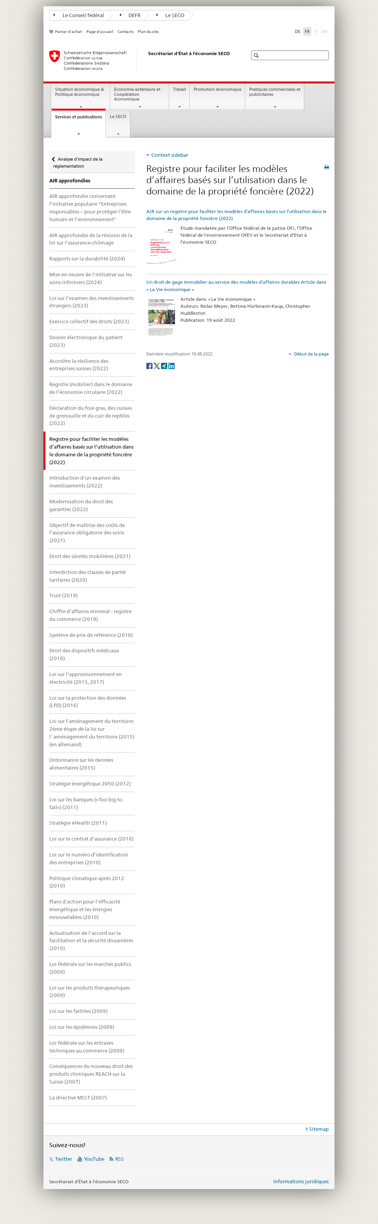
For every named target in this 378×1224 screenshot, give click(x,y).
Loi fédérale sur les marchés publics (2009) (90, 968)
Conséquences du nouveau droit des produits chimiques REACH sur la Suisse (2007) (91, 1074)
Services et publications (80, 119)
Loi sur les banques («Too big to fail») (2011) (85, 803)
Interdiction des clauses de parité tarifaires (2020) (87, 576)
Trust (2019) (63, 595)
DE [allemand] (297, 31)
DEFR (130, 15)
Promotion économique (217, 89)
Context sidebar (169, 155)
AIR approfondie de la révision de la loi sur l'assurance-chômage (90, 239)
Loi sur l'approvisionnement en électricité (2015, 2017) (85, 678)
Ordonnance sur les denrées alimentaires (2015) (81, 764)
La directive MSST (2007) (78, 1097)
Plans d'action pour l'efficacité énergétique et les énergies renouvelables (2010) (84, 909)
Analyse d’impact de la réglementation (77, 160)
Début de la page (311, 354)
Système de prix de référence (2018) (91, 635)
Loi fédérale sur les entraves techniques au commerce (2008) (86, 1047)
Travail (179, 89)
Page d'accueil (100, 31)
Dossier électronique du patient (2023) (86, 341)
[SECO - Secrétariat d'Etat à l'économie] (140, 60)
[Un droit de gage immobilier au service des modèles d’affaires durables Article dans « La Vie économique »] (161, 318)
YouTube (94, 1159)
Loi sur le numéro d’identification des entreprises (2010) (88, 858)
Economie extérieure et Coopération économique (137, 94)
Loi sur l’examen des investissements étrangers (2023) (91, 302)
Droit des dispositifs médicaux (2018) (84, 654)
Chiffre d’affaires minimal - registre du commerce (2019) (90, 615)
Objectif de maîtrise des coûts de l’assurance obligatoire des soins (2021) (87, 533)
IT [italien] (316, 31)
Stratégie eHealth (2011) (78, 823)
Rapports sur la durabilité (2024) (87, 258)
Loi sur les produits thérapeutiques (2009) (89, 992)
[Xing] (164, 365)
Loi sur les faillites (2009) (78, 1011)
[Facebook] (150, 365)
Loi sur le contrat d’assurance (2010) (91, 839)
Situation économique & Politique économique (79, 92)
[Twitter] (157, 365)
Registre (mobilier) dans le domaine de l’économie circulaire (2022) (90, 388)
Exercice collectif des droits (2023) (89, 321)
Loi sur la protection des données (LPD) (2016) (87, 702)
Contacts (126, 31)
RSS (119, 1159)
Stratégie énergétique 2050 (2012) (90, 783)
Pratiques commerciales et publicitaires (274, 92)
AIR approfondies (69, 180)
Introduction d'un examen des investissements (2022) (84, 482)
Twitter (63, 1159)
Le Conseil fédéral (79, 15)
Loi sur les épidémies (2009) (81, 1027)
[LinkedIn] (171, 365)
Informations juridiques (301, 1181)
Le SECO (170, 15)
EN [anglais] (325, 31)
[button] (257, 55)
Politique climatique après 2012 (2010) (86, 882)
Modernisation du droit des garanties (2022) (81, 505)
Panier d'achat (68, 31)
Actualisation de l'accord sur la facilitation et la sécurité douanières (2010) (91, 941)
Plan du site (148, 31)
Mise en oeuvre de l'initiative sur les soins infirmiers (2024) (90, 278)
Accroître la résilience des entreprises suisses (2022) (78, 365)
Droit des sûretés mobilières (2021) (89, 556)
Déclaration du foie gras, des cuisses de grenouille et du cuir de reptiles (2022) (90, 415)
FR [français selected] (307, 31)
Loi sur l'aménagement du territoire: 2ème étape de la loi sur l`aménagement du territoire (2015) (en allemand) (92, 732)
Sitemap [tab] (319, 1129)
